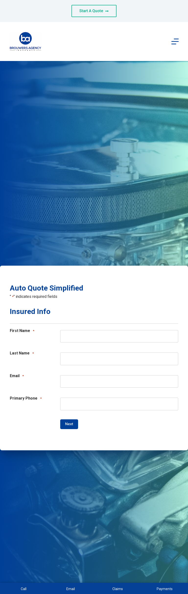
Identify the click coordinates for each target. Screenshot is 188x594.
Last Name (22, 353)
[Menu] (175, 41)
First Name (22, 330)
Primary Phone (26, 398)
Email (17, 376)
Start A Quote (94, 11)
